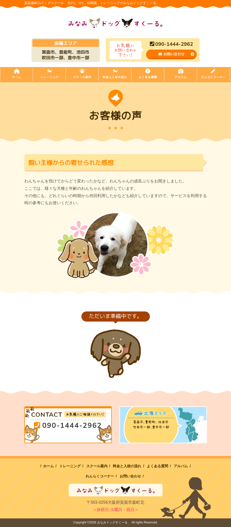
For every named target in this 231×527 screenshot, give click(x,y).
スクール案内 (82, 77)
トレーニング (49, 77)
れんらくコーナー (213, 77)
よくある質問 (148, 77)
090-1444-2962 (171, 44)
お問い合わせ (176, 54)
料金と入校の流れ (115, 77)
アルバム (180, 77)
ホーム (16, 77)
